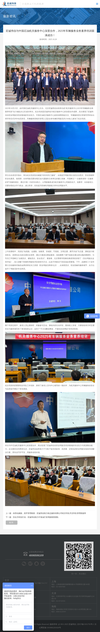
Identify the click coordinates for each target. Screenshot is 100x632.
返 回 (11, 523)
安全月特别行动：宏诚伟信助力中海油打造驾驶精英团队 (36, 517)
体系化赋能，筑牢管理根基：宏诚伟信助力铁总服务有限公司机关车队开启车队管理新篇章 (49, 513)
